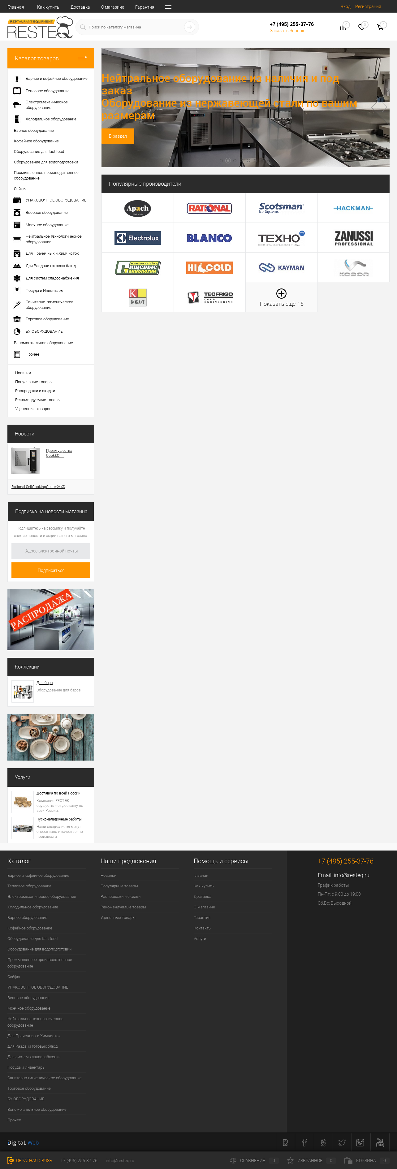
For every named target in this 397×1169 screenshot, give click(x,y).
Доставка (80, 7)
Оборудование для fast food (32, 938)
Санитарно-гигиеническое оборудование (44, 1078)
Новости (24, 434)
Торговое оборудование (29, 1088)
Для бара (45, 683)
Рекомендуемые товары (38, 399)
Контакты (203, 928)
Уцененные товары (32, 408)
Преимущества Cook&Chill (59, 453)
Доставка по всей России (58, 793)
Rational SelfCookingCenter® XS (38, 487)
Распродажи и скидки (35, 390)
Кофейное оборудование (29, 928)
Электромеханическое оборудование (41, 896)
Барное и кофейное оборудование (38, 875)
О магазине (112, 7)
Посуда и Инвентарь (26, 1067)
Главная (15, 7)
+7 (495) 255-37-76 (79, 1160)
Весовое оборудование (28, 997)
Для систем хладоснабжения (34, 1056)
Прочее (14, 1120)
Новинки (23, 372)
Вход (346, 6)
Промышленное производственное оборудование (39, 962)
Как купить (48, 7)
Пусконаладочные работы (59, 819)
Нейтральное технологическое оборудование (35, 1022)
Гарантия (144, 7)
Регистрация (368, 6)
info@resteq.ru (351, 875)
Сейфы (13, 976)
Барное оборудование (27, 917)
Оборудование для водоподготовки (39, 949)
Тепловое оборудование (29, 886)
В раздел (118, 136)
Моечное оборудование (28, 1008)
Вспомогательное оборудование (37, 1109)
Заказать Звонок (287, 30)
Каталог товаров (51, 58)
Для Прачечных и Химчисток (34, 1035)
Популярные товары (34, 381)
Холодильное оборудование (32, 907)
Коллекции (27, 667)
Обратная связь (29, 1160)
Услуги (22, 777)
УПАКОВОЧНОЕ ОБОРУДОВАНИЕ (37, 987)
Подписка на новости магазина (51, 511)
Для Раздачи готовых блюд (32, 1046)
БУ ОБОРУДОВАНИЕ (25, 1099)
